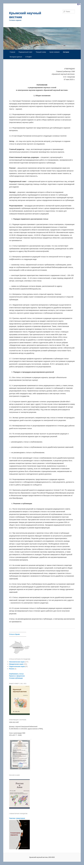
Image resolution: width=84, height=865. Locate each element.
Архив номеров (54, 52)
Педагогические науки (17, 666)
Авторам (66, 52)
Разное (11, 669)
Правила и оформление (17, 676)
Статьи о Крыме (14, 634)
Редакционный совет (25, 52)
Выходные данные (16, 57)
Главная (12, 52)
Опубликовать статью (16, 674)
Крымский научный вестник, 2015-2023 (42, 857)
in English (28, 57)
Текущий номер (41, 52)
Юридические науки (16, 664)
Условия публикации (16, 678)
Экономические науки (17, 662)
